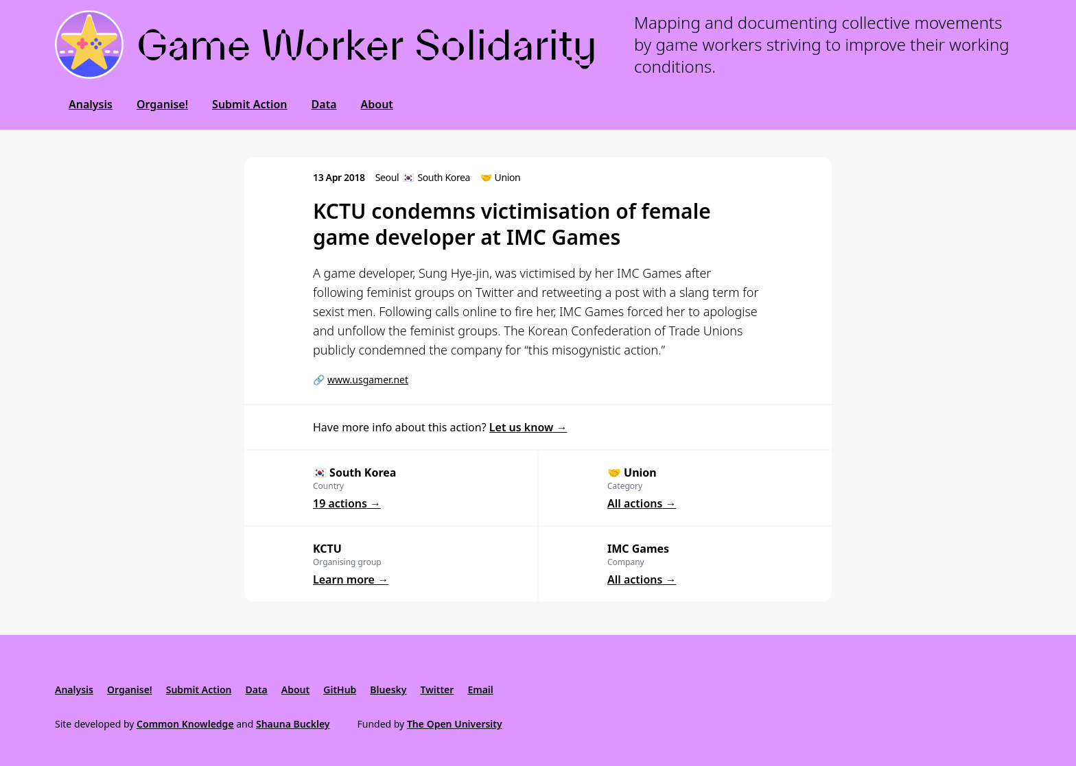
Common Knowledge (185, 723)
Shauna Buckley (292, 723)
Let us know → (528, 427)
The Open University (454, 723)
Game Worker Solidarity (367, 45)
